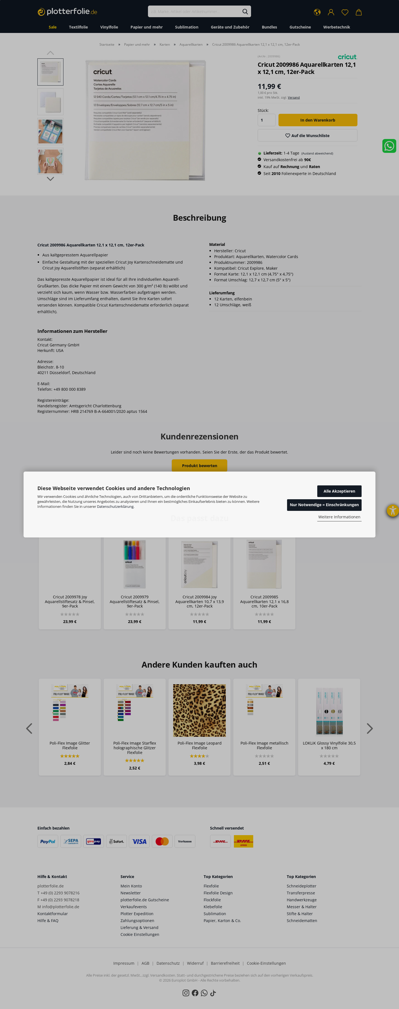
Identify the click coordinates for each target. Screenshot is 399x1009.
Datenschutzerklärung (115, 506)
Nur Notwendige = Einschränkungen (324, 504)
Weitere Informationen (339, 516)
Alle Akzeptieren (339, 491)
